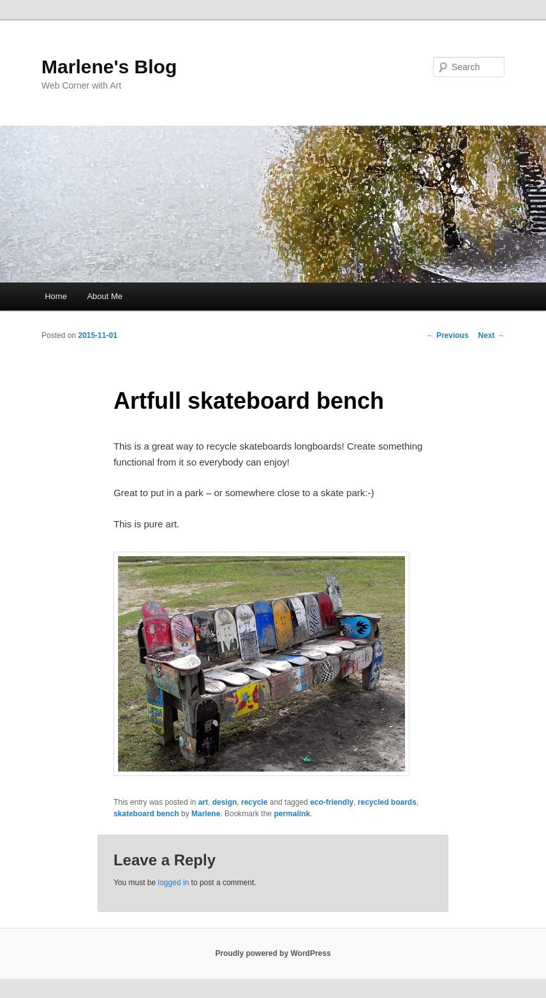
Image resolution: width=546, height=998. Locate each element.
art (203, 802)
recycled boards (387, 802)
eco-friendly (331, 802)
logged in (173, 882)
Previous (448, 335)
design (224, 802)
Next (491, 335)
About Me (104, 296)
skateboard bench (146, 813)
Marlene (205, 813)
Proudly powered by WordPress (272, 953)
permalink (292, 813)
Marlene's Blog (109, 66)
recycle (254, 802)
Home (56, 296)
